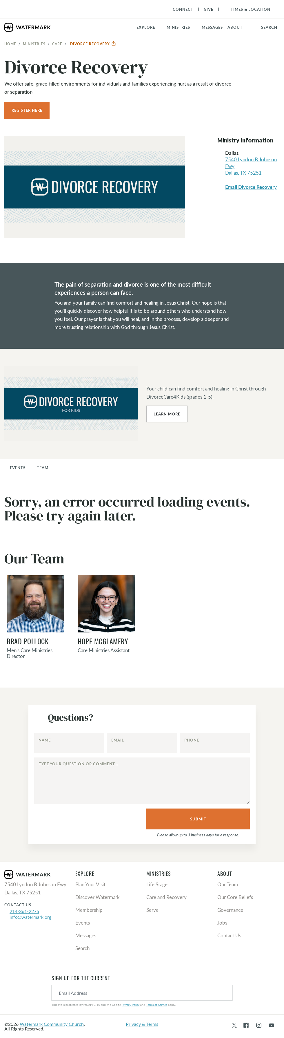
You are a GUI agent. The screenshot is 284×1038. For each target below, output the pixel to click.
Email (117, 740)
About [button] (235, 27)
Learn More (167, 414)
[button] (181, 27)
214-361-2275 (24, 911)
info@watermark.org (30, 917)
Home (10, 43)
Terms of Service (156, 1005)
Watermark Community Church (52, 1024)
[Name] (69, 743)
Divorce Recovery (93, 43)
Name (45, 740)
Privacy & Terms (142, 1024)
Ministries (34, 43)
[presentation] (76, 819)
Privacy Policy (130, 1005)
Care (57, 43)
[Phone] (215, 743)
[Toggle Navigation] (248, 9)
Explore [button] (145, 27)
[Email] (142, 743)
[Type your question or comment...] (142, 780)
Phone (191, 740)
